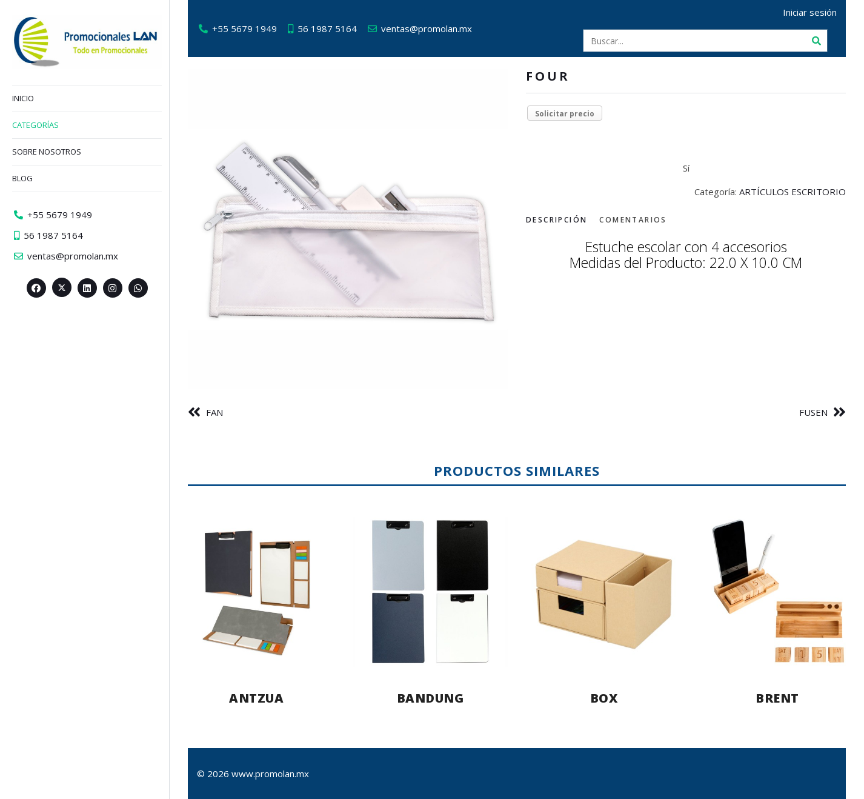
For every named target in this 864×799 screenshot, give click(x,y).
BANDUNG (430, 698)
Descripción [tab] (556, 220)
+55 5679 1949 (244, 28)
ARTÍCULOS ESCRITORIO (792, 192)
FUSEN (813, 412)
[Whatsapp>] (138, 288)
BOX (604, 698)
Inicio (23, 98)
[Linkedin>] (87, 288)
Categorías (35, 124)
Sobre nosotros (46, 151)
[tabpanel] (686, 255)
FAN (214, 412)
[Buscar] (816, 41)
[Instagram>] (112, 288)
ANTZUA (256, 698)
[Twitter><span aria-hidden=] (61, 287)
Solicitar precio (564, 114)
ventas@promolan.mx (426, 28)
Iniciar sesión (810, 12)
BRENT (777, 698)
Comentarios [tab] (632, 220)
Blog (22, 178)
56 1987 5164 (327, 28)
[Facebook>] (36, 288)
